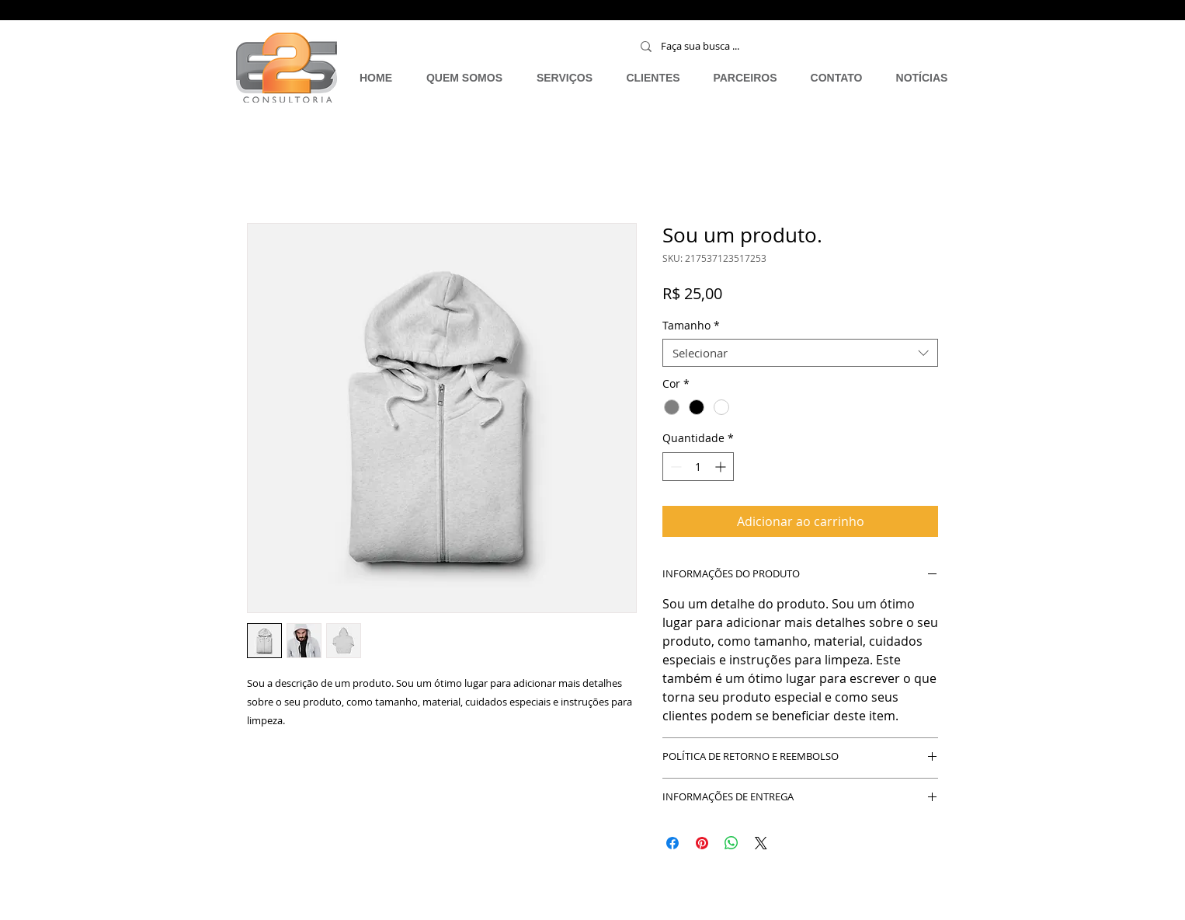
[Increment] (722, 466)
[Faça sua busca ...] (748, 46)
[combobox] (800, 353)
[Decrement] (674, 466)
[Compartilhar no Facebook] (672, 843)
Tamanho (691, 326)
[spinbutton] (698, 466)
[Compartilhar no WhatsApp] (731, 843)
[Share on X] (761, 843)
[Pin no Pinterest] (702, 843)
